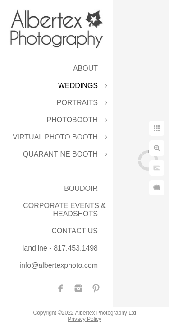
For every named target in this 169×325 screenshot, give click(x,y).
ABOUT (85, 68)
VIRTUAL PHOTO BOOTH (55, 137)
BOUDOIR (81, 188)
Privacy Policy (93, 316)
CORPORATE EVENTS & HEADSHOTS (64, 210)
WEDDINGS (78, 85)
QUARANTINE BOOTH (60, 154)
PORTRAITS (77, 103)
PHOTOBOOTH (72, 120)
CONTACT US (74, 231)
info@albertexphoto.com (58, 265)
